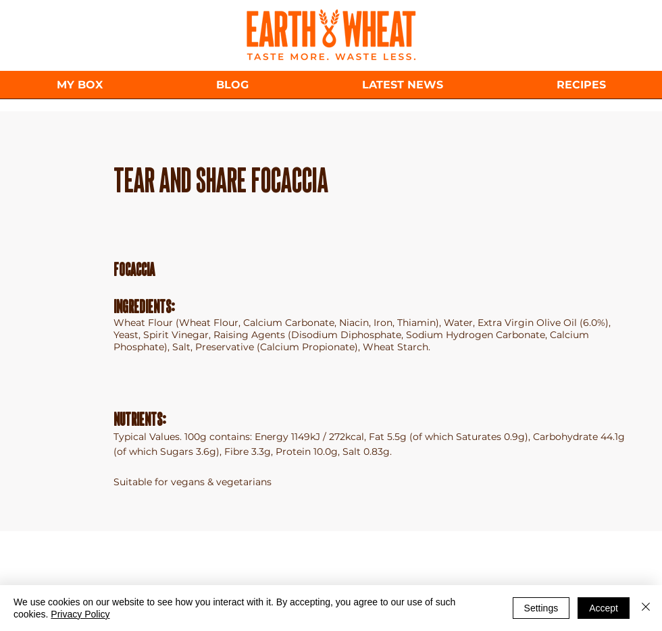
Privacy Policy (80, 614)
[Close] (646, 608)
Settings (541, 608)
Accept (603, 608)
